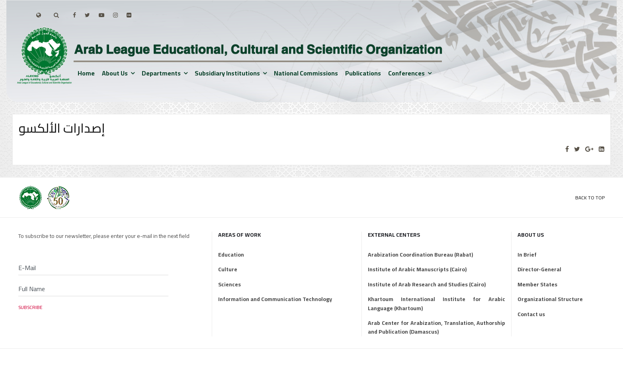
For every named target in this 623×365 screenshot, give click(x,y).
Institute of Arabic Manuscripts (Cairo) (417, 269)
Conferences (406, 73)
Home (86, 73)
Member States (537, 284)
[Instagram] (115, 15)
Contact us (531, 314)
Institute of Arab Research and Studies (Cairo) (427, 284)
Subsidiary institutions (227, 73)
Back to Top (590, 197)
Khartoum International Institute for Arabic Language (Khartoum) (436, 304)
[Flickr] (129, 15)
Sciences (229, 284)
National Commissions (306, 73)
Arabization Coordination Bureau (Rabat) (420, 254)
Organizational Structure (550, 299)
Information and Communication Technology (275, 299)
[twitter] (87, 15)
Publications (363, 73)
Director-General (539, 269)
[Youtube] (101, 15)
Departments (161, 73)
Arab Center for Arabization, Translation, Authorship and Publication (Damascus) (436, 327)
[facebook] (74, 15)
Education (231, 254)
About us (115, 73)
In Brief (527, 254)
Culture (227, 269)
